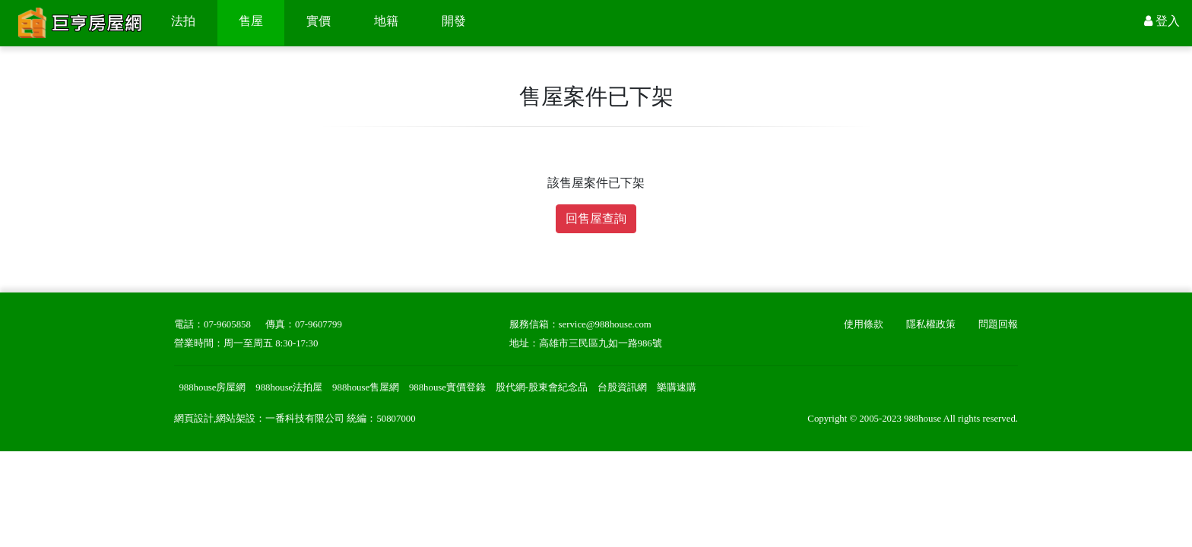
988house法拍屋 (288, 387)
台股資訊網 (622, 387)
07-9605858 (227, 324)
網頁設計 (194, 418)
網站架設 (235, 418)
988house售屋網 (365, 387)
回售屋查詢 (596, 218)
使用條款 (863, 324)
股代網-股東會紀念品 (542, 387)
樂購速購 (676, 387)
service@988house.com (605, 324)
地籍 (386, 20)
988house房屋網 (212, 387)
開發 (454, 20)
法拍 (183, 20)
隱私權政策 (931, 324)
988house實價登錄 (447, 387)
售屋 (251, 20)
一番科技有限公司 (304, 418)
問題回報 (998, 324)
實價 (318, 20)
